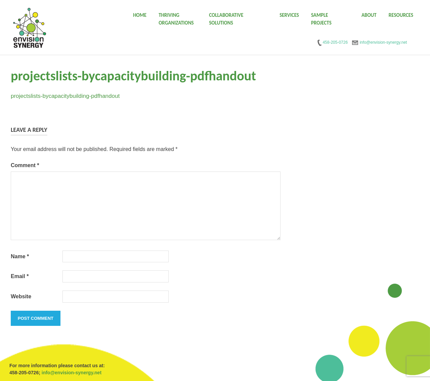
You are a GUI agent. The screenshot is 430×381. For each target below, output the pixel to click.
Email (20, 276)
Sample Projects (321, 19)
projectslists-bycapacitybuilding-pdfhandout (65, 96)
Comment (25, 165)
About (369, 15)
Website (21, 296)
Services (289, 15)
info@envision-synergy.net (71, 372)
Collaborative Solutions (226, 19)
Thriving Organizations (176, 19)
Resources (401, 15)
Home (139, 15)
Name (20, 256)
